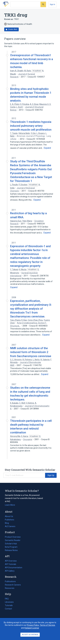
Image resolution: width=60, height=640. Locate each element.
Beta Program (11, 547)
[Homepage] (5, 4)
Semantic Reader (12, 540)
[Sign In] (52, 4)
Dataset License (32, 628)
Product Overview (13, 537)
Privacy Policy (33, 625)
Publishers (9, 520)
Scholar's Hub (11, 543)
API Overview (11, 561)
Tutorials (9, 605)
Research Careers (13, 584)
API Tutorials (10, 564)
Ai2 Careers (10, 526)
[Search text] (25, 4)
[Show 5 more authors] (34, 436)
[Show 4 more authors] (32, 269)
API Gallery (9, 571)
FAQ (7, 599)
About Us (9, 516)
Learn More (10, 505)
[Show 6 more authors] (37, 71)
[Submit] (43, 4)
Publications (10, 581)
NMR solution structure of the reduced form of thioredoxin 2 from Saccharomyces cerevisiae (30, 352)
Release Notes (11, 550)
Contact (8, 609)
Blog (8, 523)
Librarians (9, 602)
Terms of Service (47, 625)
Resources (9, 588)
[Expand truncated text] (47, 148)
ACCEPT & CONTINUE (30, 635)
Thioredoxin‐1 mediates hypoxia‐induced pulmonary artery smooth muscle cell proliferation (31, 125)
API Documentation (13, 567)
